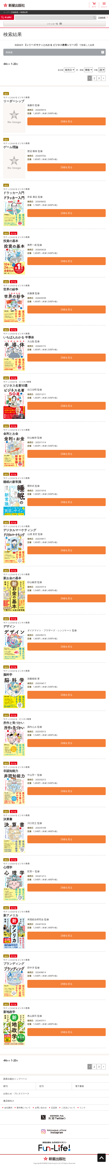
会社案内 (8, 1107)
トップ (6, 12)
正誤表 (54, 1107)
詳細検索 (14, 12)
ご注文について (68, 1107)
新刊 (5, 1086)
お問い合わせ (41, 1107)
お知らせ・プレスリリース (16, 1093)
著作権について (23, 1107)
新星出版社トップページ (15, 1078)
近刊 (41, 1086)
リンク (82, 1107)
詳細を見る (66, 121)
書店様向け (8, 1100)
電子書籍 (79, 1086)
